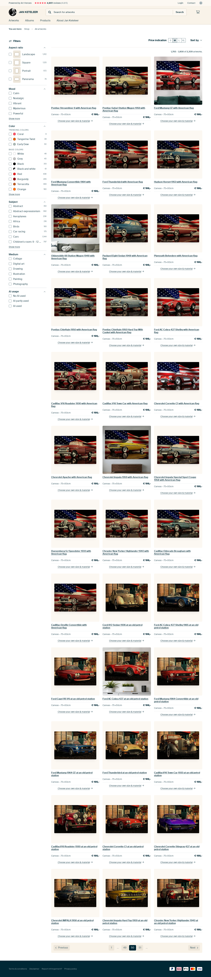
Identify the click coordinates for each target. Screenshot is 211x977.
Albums (29, 20)
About (68, 20)
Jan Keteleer (23, 12)
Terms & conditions (18, 968)
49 (124, 947)
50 (132, 947)
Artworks (14, 20)
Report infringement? (52, 968)
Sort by (196, 40)
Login (180, 3)
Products (45, 20)
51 (140, 947)
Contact (191, 3)
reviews (51, 3)
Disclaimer (34, 968)
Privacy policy (70, 968)
